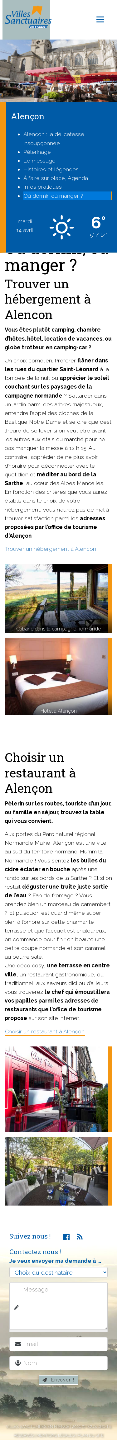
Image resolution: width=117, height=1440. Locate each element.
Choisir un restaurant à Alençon (45, 1031)
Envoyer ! (58, 1379)
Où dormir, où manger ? (53, 195)
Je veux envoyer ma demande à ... (55, 1261)
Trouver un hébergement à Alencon (50, 548)
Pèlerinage (37, 152)
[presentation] (61, 1405)
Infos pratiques (42, 186)
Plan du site (91, 1435)
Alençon (28, 116)
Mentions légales (56, 1435)
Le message (39, 160)
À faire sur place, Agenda (55, 178)
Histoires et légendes (51, 169)
